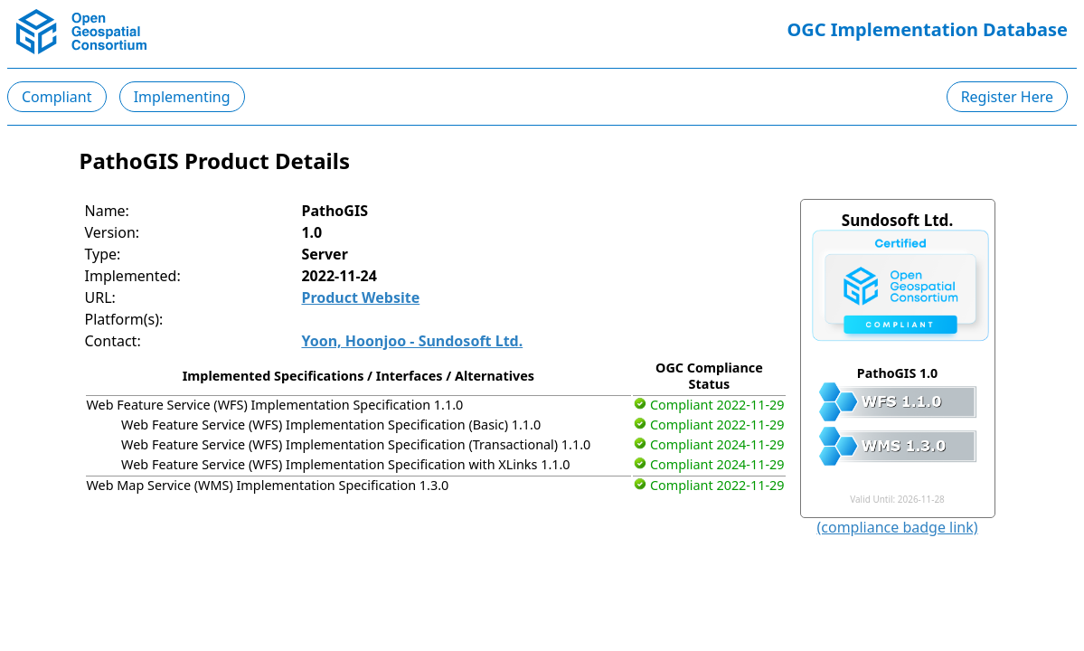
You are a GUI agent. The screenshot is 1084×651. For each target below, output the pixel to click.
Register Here (1007, 97)
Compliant (57, 97)
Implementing (182, 97)
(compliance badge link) (896, 527)
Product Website (360, 297)
